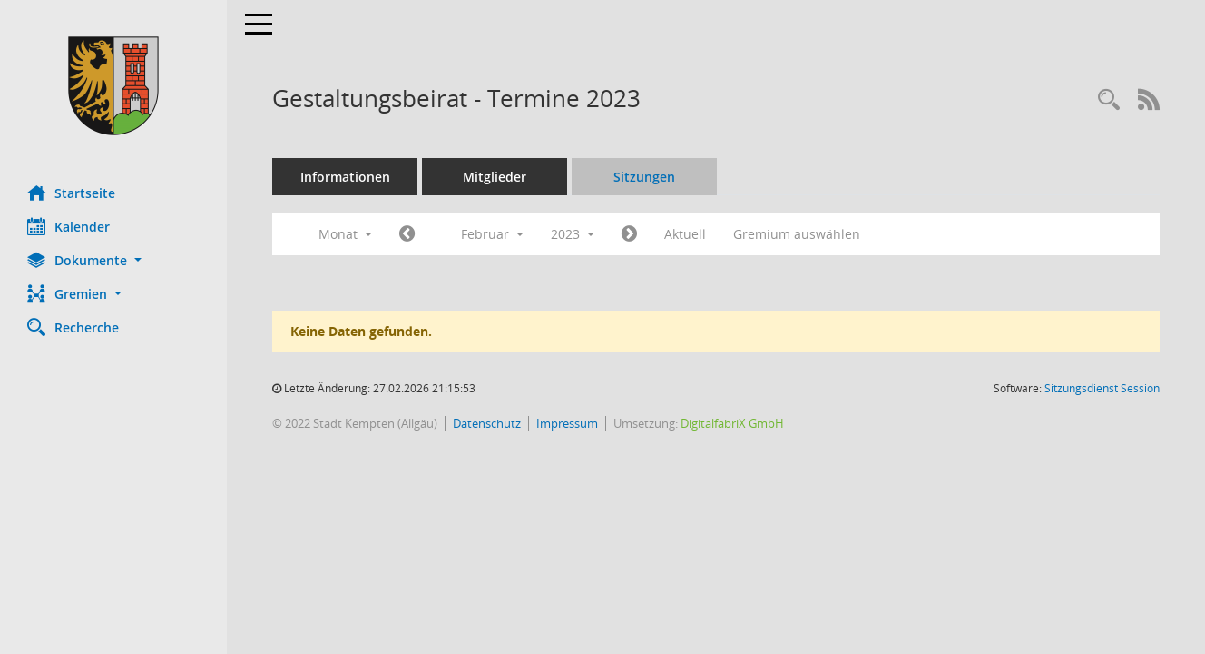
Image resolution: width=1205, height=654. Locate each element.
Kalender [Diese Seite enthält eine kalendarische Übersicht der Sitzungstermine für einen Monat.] (68, 226)
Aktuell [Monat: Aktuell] (685, 234)
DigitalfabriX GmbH (732, 423)
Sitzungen (644, 176)
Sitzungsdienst (1102, 388)
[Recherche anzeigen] (1109, 100)
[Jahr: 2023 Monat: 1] (407, 234)
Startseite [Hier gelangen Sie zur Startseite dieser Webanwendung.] (71, 192)
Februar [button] (492, 234)
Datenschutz (487, 423)
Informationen (345, 176)
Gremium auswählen (796, 234)
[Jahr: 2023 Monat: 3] (629, 234)
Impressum (567, 423)
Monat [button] (345, 234)
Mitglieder (494, 176)
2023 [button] (572, 234)
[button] (113, 260)
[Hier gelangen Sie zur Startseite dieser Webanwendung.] (113, 86)
